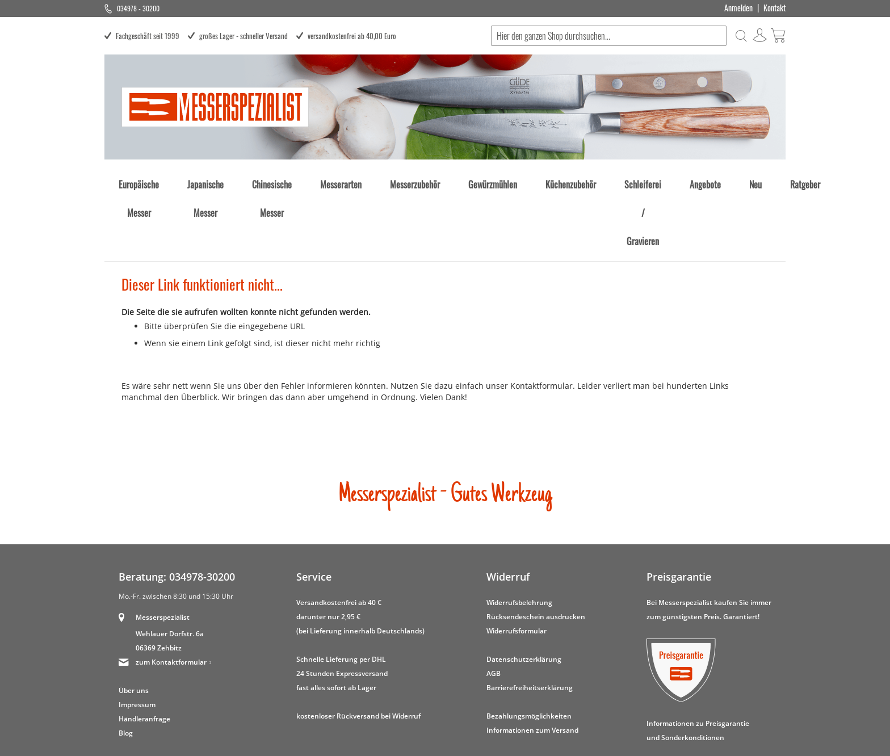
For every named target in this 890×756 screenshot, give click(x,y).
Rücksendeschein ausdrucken (535, 550)
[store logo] (215, 107)
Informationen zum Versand (532, 664)
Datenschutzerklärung (523, 593)
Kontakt (774, 8)
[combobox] (607, 36)
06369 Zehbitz (159, 581)
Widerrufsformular (516, 564)
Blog (126, 666)
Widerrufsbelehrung (519, 536)
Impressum (137, 638)
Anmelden (738, 8)
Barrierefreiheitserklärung (529, 621)
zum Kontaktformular (171, 595)
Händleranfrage (144, 652)
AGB (493, 607)
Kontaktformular (541, 319)
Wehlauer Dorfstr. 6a (170, 567)
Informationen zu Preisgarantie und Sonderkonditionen (697, 664)
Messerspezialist (163, 551)
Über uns (134, 624)
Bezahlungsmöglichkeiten (529, 649)
